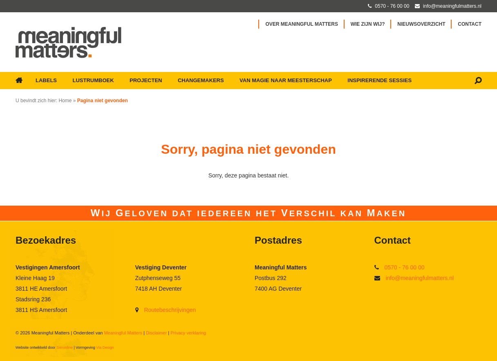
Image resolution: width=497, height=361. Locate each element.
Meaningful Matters (123, 332)
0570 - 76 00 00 (404, 267)
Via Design (105, 347)
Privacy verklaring (188, 332)
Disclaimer (156, 332)
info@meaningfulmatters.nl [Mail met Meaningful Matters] (452, 6)
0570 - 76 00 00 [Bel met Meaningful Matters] (392, 6)
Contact (469, 24)
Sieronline (64, 347)
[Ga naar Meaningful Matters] (68, 42)
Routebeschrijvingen (170, 310)
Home (65, 100)
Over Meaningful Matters (301, 24)
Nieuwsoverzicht (421, 24)
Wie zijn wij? (368, 24)
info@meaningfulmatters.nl (419, 278)
